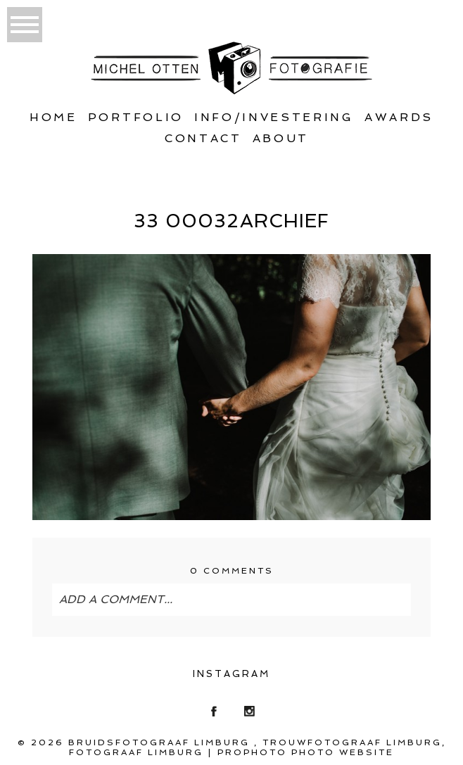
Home (53, 117)
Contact (203, 138)
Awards (398, 117)
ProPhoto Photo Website (305, 752)
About (281, 138)
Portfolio (136, 117)
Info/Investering (274, 117)
